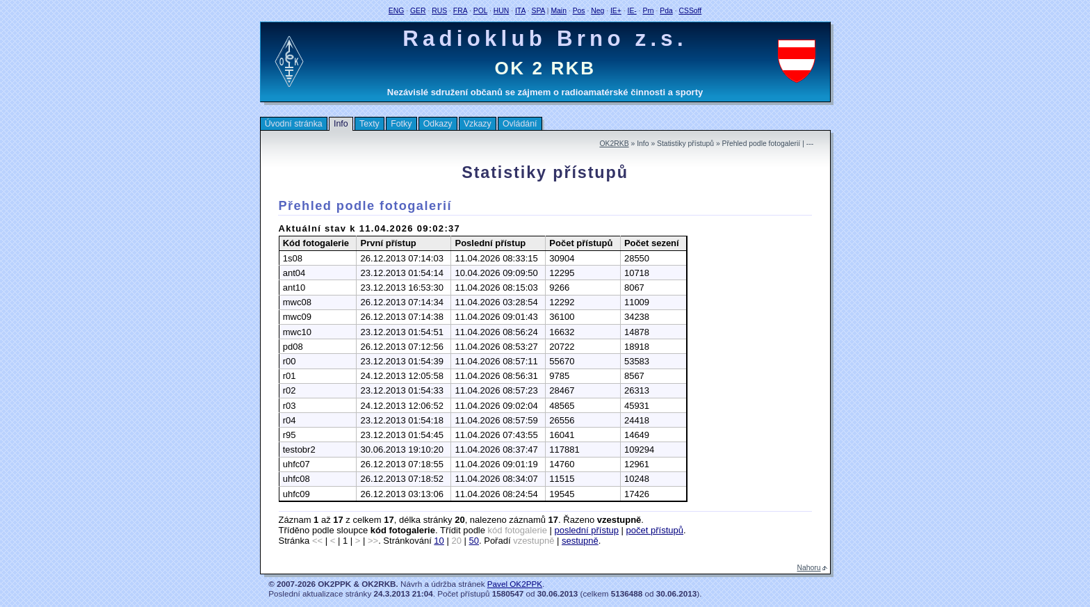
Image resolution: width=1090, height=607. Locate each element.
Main (559, 11)
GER (418, 11)
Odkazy (438, 124)
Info (341, 124)
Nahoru (809, 568)
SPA (537, 11)
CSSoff (689, 11)
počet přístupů (654, 530)
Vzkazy (477, 124)
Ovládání (520, 124)
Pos (579, 11)
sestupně (580, 540)
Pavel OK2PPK (514, 583)
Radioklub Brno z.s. (545, 38)
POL (480, 11)
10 (439, 540)
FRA (460, 11)
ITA (520, 11)
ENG (397, 11)
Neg (597, 11)
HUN (502, 11)
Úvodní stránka (294, 124)
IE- (632, 11)
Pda (666, 11)
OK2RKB (613, 143)
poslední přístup (586, 530)
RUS (439, 11)
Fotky (401, 124)
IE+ (615, 11)
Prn (647, 11)
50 (474, 540)
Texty (369, 124)
